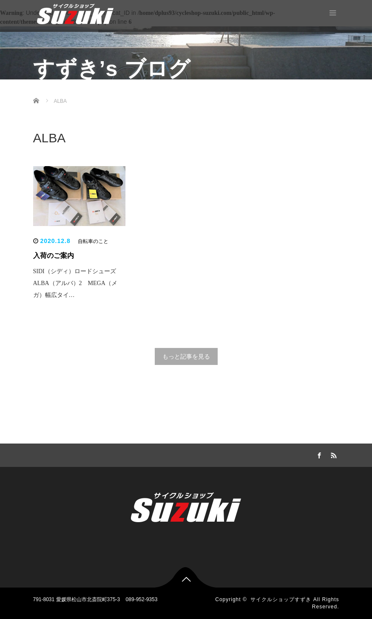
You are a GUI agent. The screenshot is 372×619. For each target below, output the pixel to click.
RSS (333, 454)
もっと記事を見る (186, 356)
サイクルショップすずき (280, 599)
